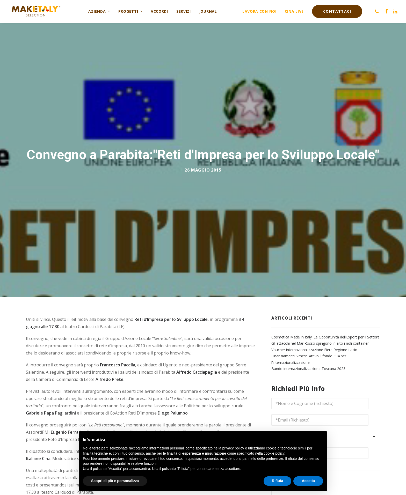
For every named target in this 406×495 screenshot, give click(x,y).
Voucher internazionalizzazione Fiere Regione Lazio (314, 344)
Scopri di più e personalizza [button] (115, 481)
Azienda (99, 11)
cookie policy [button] (274, 453)
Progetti (130, 11)
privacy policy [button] (233, 448)
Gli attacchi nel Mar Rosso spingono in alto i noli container (320, 338)
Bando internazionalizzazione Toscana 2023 (308, 363)
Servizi (183, 11)
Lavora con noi (259, 11)
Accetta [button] (308, 481)
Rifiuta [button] (277, 481)
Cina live (294, 11)
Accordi (159, 11)
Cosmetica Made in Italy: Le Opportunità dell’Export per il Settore (325, 331)
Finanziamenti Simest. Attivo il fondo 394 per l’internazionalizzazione (308, 354)
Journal (208, 11)
